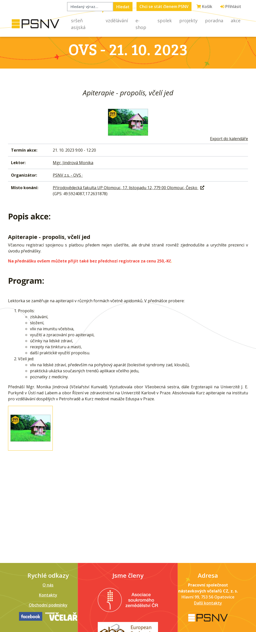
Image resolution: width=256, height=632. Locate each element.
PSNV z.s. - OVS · (68, 175)
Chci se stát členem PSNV (164, 6)
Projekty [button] (188, 21)
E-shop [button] (141, 24)
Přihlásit (230, 6)
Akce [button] (235, 21)
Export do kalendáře (229, 138)
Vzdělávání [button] (117, 21)
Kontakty (48, 595)
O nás (48, 585)
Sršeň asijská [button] (78, 24)
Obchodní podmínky (48, 605)
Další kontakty (208, 603)
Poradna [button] (214, 21)
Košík (204, 6)
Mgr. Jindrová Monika (73, 162)
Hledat (123, 7)
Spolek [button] (165, 21)
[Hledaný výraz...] (90, 6)
